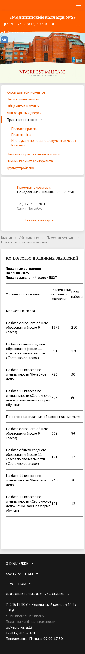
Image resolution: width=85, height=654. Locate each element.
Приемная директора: (34, 187)
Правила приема (24, 128)
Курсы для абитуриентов (26, 92)
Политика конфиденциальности (30, 621)
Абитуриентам (29, 237)
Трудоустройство (20, 167)
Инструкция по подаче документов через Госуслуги (43, 142)
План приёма (21, 134)
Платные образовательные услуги (33, 154)
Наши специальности (23, 99)
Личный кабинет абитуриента (30, 161)
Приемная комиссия (22, 119)
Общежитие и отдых (23, 106)
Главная (6, 237)
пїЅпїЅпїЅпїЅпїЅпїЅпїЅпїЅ (25, 615)
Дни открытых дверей (24, 112)
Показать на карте (43, 220)
